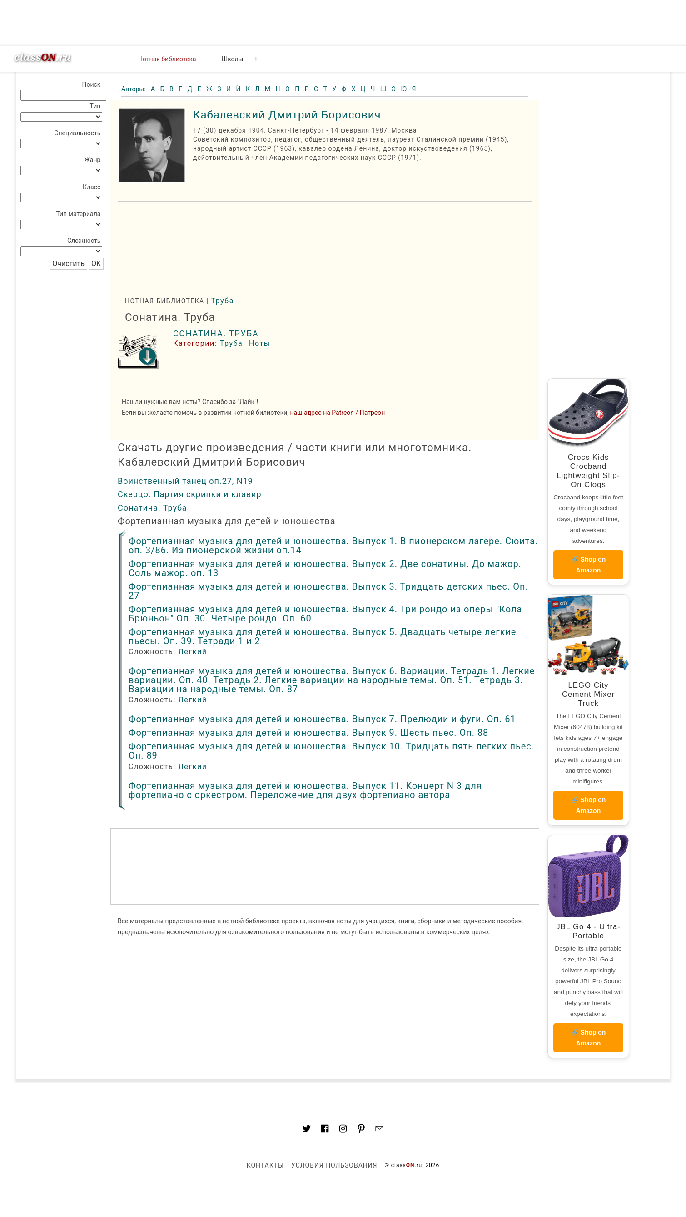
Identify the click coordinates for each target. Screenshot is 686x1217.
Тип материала (78, 213)
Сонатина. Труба (215, 333)
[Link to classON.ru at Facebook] (325, 1130)
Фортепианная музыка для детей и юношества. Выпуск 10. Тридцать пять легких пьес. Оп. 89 (331, 751)
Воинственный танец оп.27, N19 (185, 481)
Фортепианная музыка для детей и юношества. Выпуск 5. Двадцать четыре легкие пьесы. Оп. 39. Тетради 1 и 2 (322, 636)
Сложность (84, 240)
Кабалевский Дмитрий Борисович (287, 114)
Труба (222, 300)
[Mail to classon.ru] (379, 1129)
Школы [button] (232, 59)
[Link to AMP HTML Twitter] (307, 1129)
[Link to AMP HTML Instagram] (343, 1130)
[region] (325, 239)
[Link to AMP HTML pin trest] (361, 1130)
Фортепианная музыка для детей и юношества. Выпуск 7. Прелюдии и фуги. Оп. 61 (322, 719)
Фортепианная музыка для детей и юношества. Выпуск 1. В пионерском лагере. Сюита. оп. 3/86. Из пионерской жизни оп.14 (333, 546)
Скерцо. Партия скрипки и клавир (189, 494)
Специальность (77, 133)
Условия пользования (334, 1165)
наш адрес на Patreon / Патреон (337, 412)
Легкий (192, 651)
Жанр (92, 159)
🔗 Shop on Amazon (588, 565)
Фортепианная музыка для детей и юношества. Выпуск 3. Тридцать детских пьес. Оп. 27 (328, 591)
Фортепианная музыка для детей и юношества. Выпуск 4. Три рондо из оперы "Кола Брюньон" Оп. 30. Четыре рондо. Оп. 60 (325, 614)
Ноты (259, 343)
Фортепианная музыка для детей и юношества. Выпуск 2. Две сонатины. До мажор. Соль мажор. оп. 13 (325, 568)
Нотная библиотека (167, 59)
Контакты (265, 1165)
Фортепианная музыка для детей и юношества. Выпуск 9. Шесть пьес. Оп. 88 (308, 732)
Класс (91, 187)
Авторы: (134, 89)
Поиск (91, 84)
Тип (95, 106)
